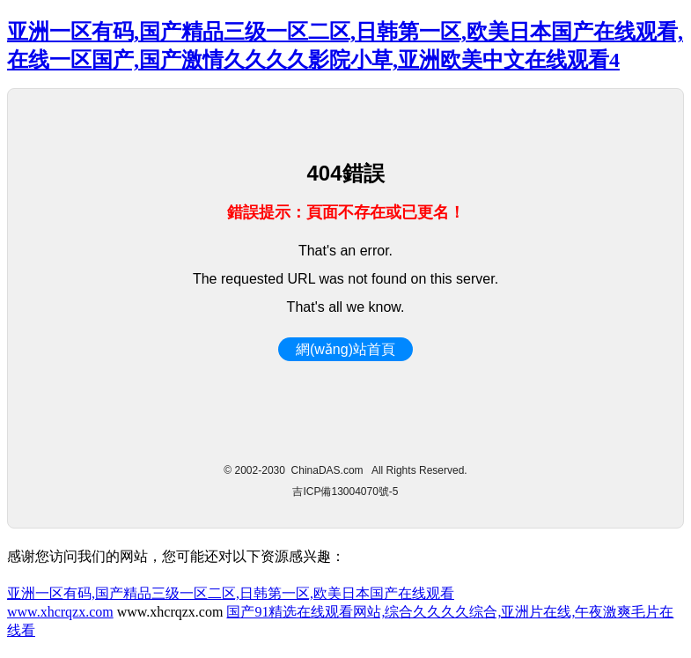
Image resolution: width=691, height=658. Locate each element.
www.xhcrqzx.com (60, 611)
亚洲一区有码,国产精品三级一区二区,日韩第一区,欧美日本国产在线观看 (230, 593)
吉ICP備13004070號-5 (345, 491)
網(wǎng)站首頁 (345, 349)
